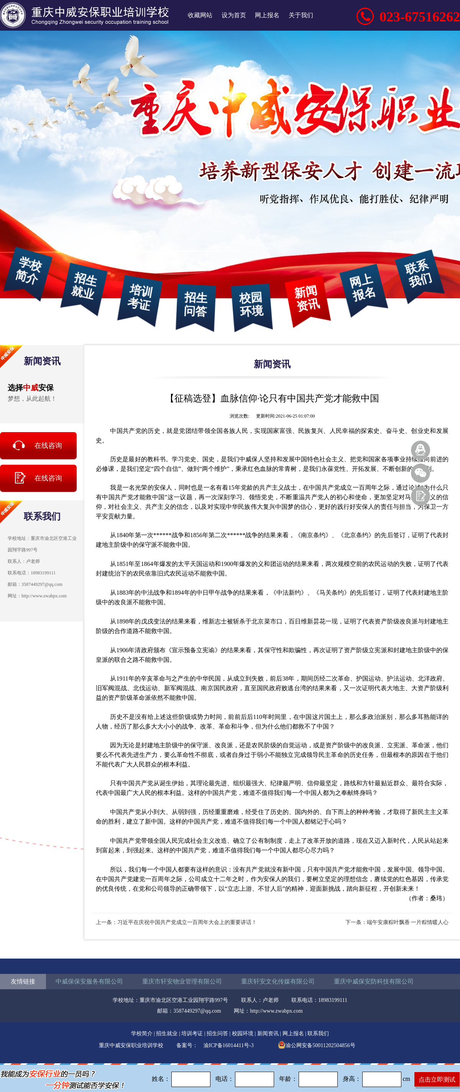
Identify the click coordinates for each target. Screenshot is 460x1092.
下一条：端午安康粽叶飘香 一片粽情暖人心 (397, 922)
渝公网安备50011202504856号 (316, 1045)
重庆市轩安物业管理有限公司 (182, 981)
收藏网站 (200, 15)
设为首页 (234, 15)
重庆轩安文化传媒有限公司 (278, 981)
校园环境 (251, 304)
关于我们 (301, 15)
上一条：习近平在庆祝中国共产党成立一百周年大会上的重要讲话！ (176, 922)
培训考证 (140, 297)
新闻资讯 (306, 298)
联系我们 (418, 273)
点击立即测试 (437, 1079)
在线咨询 (48, 445)
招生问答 (196, 304)
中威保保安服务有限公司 (89, 981)
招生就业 (84, 286)
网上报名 (267, 15)
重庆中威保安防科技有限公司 (374, 981)
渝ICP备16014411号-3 (229, 1045)
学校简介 (28, 270)
